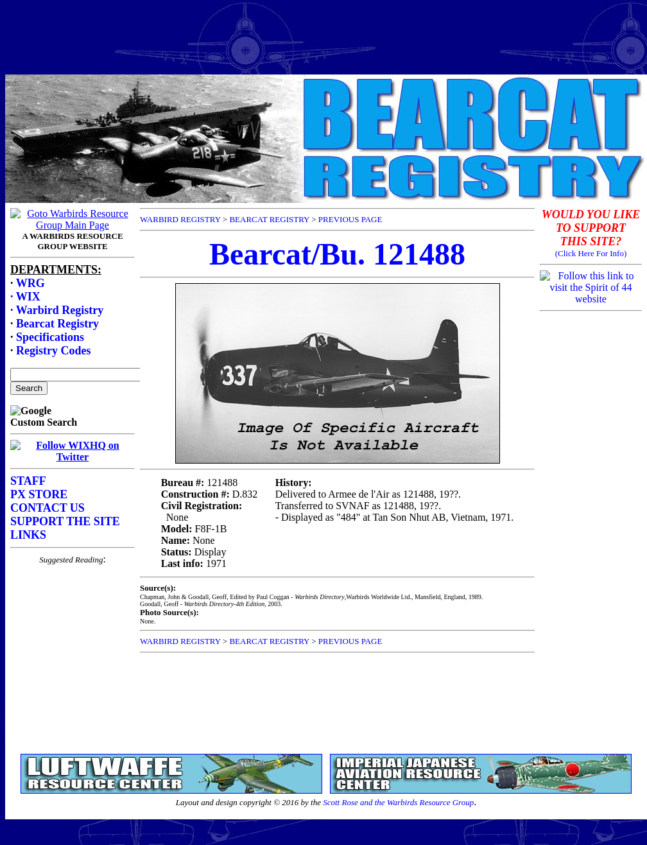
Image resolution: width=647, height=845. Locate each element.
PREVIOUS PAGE (350, 219)
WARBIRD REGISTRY (180, 219)
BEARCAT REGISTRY (269, 219)
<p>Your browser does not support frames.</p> (72, 476)
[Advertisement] (323, 34)
